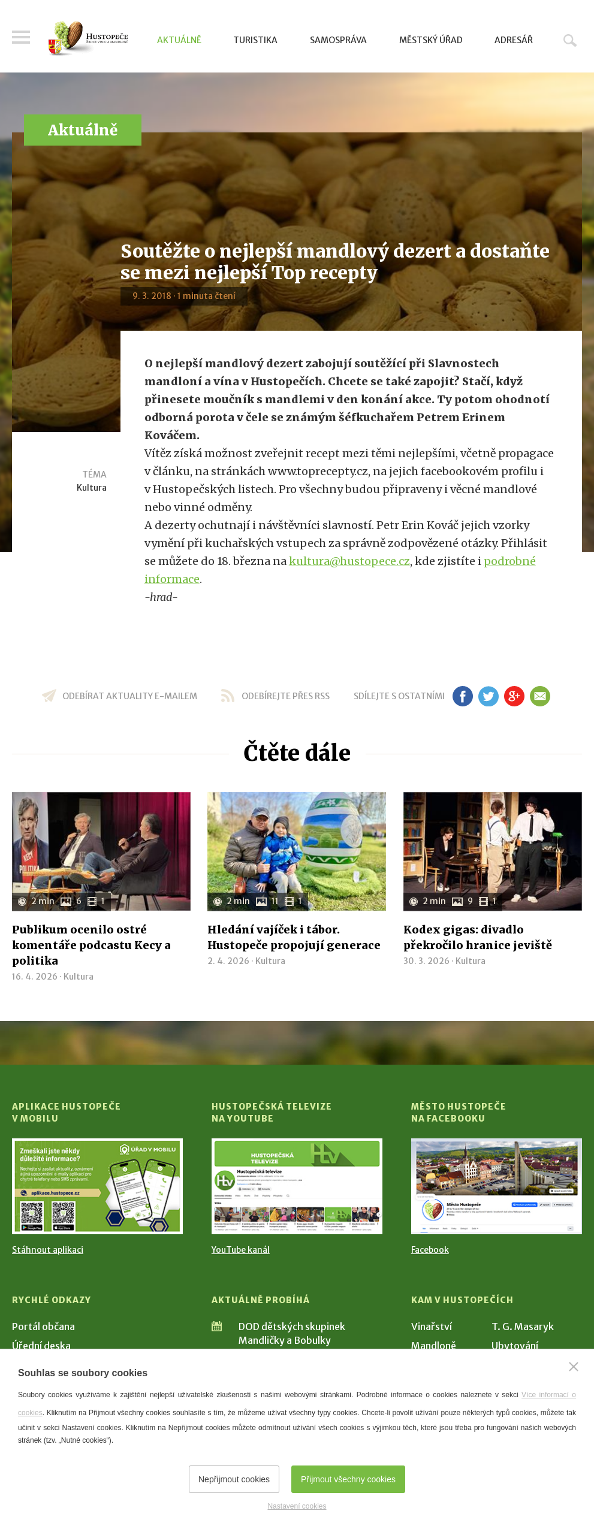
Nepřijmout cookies (234, 1479)
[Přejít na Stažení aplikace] (97, 1186)
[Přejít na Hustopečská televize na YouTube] (297, 1186)
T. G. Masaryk (523, 1326)
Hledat (570, 40)
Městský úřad (431, 40)
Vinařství (431, 1326)
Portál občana (43, 1326)
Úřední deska (41, 1346)
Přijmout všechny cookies (348, 1479)
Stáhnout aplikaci (47, 1249)
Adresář (514, 40)
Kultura (92, 487)
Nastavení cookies (296, 1506)
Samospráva (338, 40)
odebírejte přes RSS (286, 696)
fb (463, 696)
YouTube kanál (241, 1249)
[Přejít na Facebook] (496, 1186)
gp (514, 696)
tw (489, 696)
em (540, 696)
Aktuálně (179, 40)
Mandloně (433, 1346)
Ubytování (515, 1346)
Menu (21, 37)
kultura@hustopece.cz (349, 561)
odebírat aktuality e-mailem (129, 696)
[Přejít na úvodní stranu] (88, 38)
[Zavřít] (573, 1366)
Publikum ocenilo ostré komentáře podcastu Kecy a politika (91, 945)
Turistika (255, 40)
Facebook (430, 1249)
